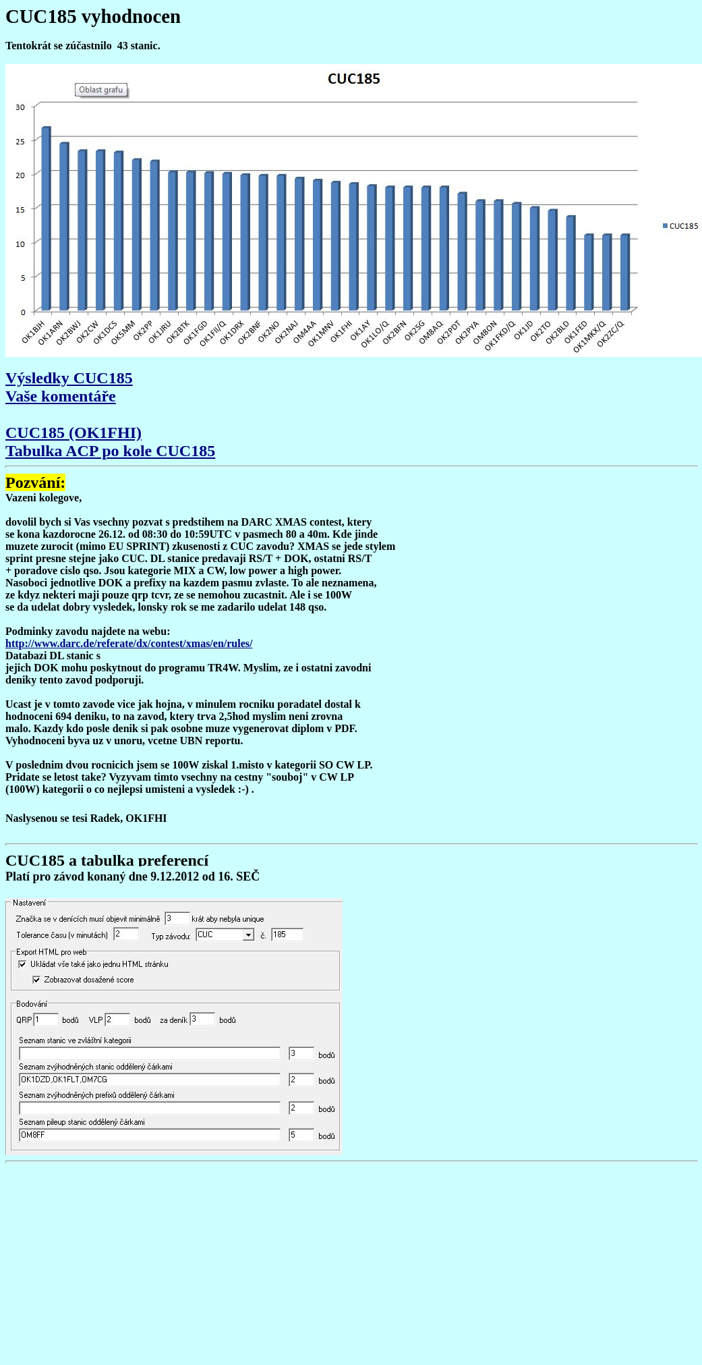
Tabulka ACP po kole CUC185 (110, 450)
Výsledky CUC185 (69, 378)
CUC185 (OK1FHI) (73, 432)
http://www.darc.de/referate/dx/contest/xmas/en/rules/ (128, 643)
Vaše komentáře (60, 396)
